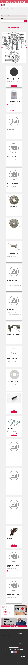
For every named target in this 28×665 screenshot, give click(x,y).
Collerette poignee (13, 381)
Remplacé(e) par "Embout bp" (14, 110)
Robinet (9, 484)
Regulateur (10, 309)
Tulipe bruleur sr (12, 206)
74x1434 (9, 455)
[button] (1, 47)
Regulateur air (12, 280)
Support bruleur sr (13, 334)
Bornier (9, 538)
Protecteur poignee (13, 156)
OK (18, 647)
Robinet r (10, 513)
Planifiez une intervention (14, 27)
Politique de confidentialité (13, 662)
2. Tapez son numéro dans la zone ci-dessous (9, 18)
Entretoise (10, 129)
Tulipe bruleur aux (13, 253)
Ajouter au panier (14, 85)
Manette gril (11, 405)
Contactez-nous (20, 643)
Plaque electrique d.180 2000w (13, 79)
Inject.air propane (13, 594)
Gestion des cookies (19, 662)
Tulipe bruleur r (12, 230)
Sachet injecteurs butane (13, 566)
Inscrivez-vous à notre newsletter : (14, 645)
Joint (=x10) (10, 428)
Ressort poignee (12, 358)
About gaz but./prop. (13, 101)
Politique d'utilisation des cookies (5, 662)
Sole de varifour (12, 183)
